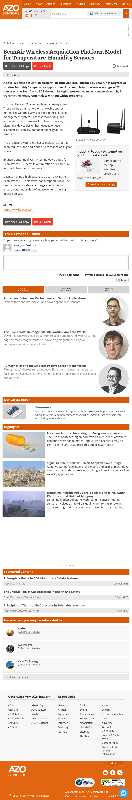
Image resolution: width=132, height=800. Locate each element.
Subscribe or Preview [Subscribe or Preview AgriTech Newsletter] (29, 631)
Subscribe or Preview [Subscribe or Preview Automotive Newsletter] (29, 648)
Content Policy (110, 742)
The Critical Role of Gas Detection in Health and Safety (42, 592)
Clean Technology (28, 661)
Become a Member (112, 714)
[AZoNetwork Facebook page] (31, 15)
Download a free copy (101, 184)
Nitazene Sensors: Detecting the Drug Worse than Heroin (87, 433)
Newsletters (86, 722)
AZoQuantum (38, 709)
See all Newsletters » (16, 677)
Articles (62, 709)
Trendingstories (108, 289)
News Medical (39, 718)
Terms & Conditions (108, 729)
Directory (63, 727)
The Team (85, 736)
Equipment (64, 714)
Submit (122, 280)
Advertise (107, 722)
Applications (87, 714)
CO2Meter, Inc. (18, 583)
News (20, 43)
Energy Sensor (34, 43)
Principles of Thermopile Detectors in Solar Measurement (44, 605)
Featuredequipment (66, 289)
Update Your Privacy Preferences (29, 795)
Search (106, 709)
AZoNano (13, 709)
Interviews (64, 722)
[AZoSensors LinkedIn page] (27, 15)
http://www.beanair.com (18, 209)
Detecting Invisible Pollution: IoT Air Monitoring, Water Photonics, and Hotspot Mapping (86, 494)
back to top (115, 763)
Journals (62, 731)
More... (126, 3)
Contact (106, 718)
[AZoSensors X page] (35, 15)
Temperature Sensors (56, 43)
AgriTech (23, 628)
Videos (61, 718)
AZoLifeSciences (40, 722)
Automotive (25, 644)
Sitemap (84, 731)
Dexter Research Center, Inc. (25, 610)
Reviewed (122, 66)
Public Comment (69, 274)
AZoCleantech (16, 718)
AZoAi (34, 714)
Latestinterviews (23, 289)
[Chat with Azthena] (123, 793)
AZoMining (37, 705)
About (105, 705)
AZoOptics (14, 722)
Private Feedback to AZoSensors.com (107, 274)
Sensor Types (87, 718)
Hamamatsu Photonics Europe (26, 597)
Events (83, 709)
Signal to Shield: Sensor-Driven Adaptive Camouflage (84, 463)
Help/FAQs (86, 727)
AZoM (11, 705)
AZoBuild (13, 727)
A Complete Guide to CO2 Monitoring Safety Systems (41, 578)
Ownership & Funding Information (109, 751)
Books (83, 705)
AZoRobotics (15, 714)
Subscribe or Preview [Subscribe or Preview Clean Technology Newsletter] (29, 664)
